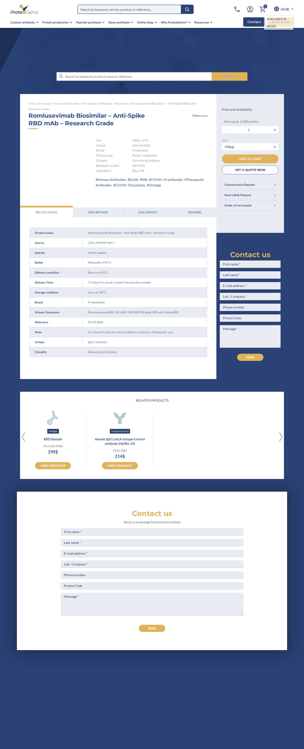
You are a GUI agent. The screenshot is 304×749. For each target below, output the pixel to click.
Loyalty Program (159, 715)
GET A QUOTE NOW (250, 170)
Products (45, 103)
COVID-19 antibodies (167, 179)
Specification (46, 212)
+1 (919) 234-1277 (38, 706)
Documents (147, 212)
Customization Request (250, 184)
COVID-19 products (130, 185)
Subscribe (267, 711)
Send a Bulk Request (250, 195)
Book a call (280, 22)
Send (250, 357)
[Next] (281, 437)
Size (225, 140)
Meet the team (116, 694)
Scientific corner (117, 702)
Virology (155, 185)
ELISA (133, 179)
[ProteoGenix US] (24, 9)
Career (110, 710)
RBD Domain (53, 439)
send (152, 628)
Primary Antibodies (66, 103)
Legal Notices (157, 686)
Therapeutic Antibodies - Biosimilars (105, 103)
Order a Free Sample (250, 205)
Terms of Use (157, 694)
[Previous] (23, 437)
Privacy (110, 718)
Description (98, 212)
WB (144, 179)
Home (32, 103)
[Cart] (262, 9)
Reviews (194, 212)
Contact (254, 22)
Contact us (250, 254)
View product (53, 466)
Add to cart (250, 159)
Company (112, 686)
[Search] (187, 9)
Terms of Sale (157, 678)
